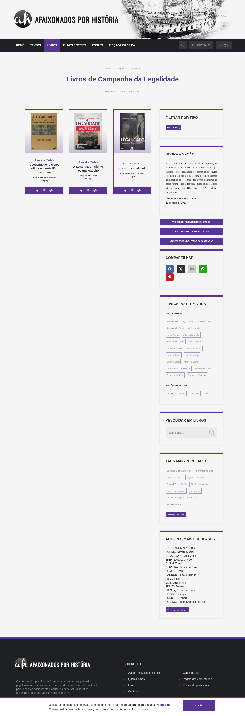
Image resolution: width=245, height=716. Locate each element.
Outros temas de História (178, 368)
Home (20, 45)
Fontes (97, 45)
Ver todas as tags (175, 515)
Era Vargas (195, 491)
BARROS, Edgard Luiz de (181, 574)
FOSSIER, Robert (176, 597)
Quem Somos (136, 679)
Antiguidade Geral (175, 328)
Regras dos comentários (197, 679)
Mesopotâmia (204, 321)
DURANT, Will (174, 563)
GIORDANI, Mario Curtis (180, 548)
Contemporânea (174, 348)
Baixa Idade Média (176, 341)
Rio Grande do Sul (199, 484)
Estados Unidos (193, 348)
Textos (35, 45)
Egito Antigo (188, 321)
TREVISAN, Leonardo (179, 559)
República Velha (174, 477)
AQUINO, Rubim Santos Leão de (185, 601)
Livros (52, 45)
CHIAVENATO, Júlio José (181, 555)
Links (131, 685)
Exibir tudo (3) (173, 127)
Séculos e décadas (197, 375)
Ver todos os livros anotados (191, 231)
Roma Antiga (173, 335)
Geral (206, 393)
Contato (133, 691)
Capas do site (191, 672)
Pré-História (172, 321)
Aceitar (199, 705)
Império (181, 393)
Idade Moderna (196, 341)
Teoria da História (175, 375)
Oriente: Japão (192, 355)
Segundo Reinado (195, 477)
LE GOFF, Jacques (177, 594)
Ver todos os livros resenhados (191, 222)
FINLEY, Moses (175, 586)
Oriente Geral (173, 362)
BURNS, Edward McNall (180, 551)
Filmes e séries (74, 45)
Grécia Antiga (194, 328)
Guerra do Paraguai (176, 491)
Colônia (170, 393)
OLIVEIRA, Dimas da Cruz (181, 567)
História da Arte (174, 504)
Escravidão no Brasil (176, 484)
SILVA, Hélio (173, 578)
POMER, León (174, 571)
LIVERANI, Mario (176, 582)
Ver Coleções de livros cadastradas (191, 241)
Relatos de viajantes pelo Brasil (182, 498)
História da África (203, 368)
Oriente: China (173, 355)
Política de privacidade (196, 685)
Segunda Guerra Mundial (179, 471)
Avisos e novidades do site (144, 672)
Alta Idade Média (191, 335)
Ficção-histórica (122, 45)
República (194, 393)
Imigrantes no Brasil (204, 471)
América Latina (191, 362)
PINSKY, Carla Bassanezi (181, 590)
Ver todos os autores (177, 610)
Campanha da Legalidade (128, 68)
